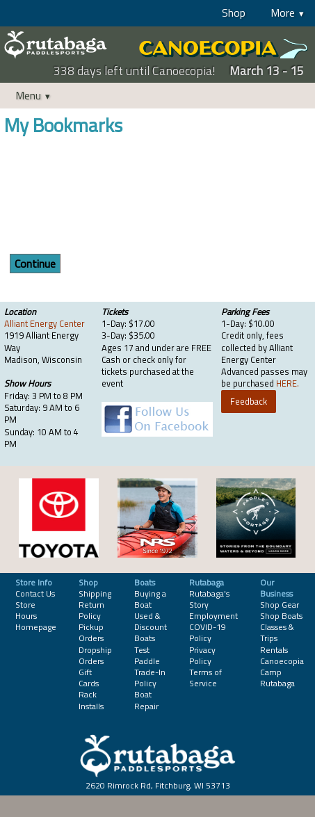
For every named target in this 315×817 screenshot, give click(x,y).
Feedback (248, 401)
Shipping (95, 593)
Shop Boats (281, 615)
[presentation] (110, 197)
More (282, 12)
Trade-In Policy (149, 677)
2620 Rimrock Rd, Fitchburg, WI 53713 (158, 785)
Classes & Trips (277, 632)
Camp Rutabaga (277, 677)
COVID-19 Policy (207, 632)
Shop (233, 12)
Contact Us (35, 593)
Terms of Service (205, 677)
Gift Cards (89, 677)
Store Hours (26, 610)
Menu (28, 95)
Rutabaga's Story (209, 599)
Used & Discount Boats (150, 627)
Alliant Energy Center (44, 323)
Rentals (274, 649)
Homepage (35, 626)
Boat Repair (146, 700)
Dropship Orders (95, 655)
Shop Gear (279, 604)
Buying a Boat (150, 599)
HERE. (287, 383)
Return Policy (91, 610)
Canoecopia (282, 661)
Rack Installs (91, 700)
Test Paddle (147, 655)
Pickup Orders (91, 632)
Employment (213, 615)
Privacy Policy (202, 655)
